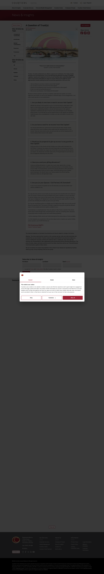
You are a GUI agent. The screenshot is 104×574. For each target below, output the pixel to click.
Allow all (73, 297)
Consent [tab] (30, 280)
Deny (31, 297)
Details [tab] (52, 280)
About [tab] (73, 280)
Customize (52, 297)
